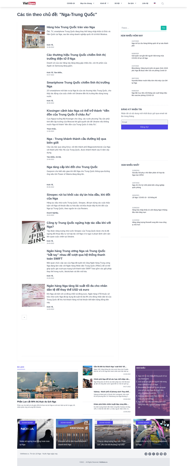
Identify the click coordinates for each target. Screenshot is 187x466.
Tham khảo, (51, 129)
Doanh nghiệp (27, 423)
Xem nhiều (140, 368)
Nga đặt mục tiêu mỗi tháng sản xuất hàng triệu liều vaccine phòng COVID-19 (152, 404)
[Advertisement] (144, 145)
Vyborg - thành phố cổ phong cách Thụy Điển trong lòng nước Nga (112, 392)
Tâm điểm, (58, 72)
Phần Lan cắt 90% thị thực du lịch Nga (36, 402)
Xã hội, (58, 157)
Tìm (163, 28)
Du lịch (20, 367)
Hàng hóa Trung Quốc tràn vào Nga (71, 27)
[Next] (24, 317)
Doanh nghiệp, (53, 213)
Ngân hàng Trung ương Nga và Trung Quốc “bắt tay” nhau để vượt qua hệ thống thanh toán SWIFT (76, 254)
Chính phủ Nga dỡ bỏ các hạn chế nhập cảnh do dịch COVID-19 (112, 379)
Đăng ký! (144, 127)
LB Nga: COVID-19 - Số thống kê (144, 197)
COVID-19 (71, 3)
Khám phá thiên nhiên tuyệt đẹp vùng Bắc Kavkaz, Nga (110, 404)
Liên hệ (145, 3)
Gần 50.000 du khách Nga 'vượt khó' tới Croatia (109, 366)
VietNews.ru (103, 462)
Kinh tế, (50, 45)
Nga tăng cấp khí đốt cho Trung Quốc (72, 167)
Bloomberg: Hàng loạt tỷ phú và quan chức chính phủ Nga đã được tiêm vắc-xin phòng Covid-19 (152, 390)
